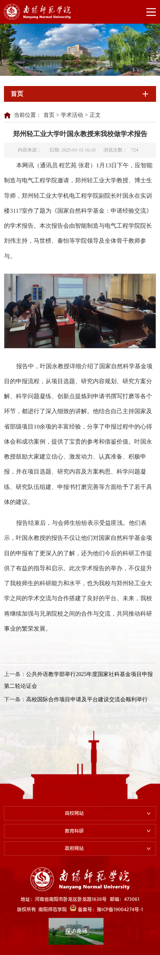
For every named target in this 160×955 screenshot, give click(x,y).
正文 (95, 115)
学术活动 (72, 115)
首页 (49, 115)
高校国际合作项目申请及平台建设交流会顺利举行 (87, 699)
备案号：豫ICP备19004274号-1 (106, 908)
